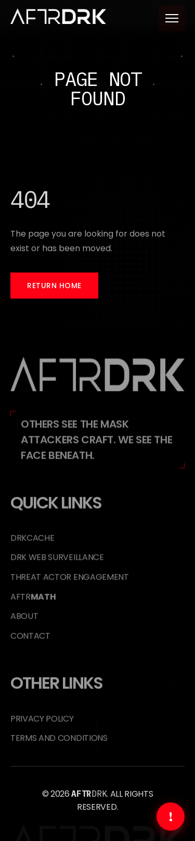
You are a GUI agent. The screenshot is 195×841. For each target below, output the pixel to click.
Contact (30, 641)
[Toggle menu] (172, 18)
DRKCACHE (32, 543)
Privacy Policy (42, 724)
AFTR (33, 602)
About (24, 621)
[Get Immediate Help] (171, 816)
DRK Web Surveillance (57, 562)
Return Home (54, 285)
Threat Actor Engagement (69, 582)
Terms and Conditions (59, 743)
